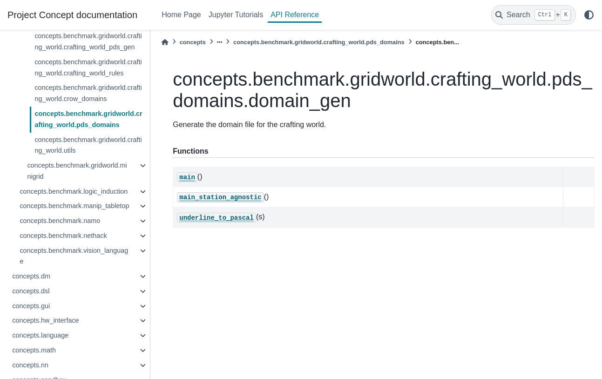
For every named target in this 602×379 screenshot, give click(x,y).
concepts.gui (31, 306)
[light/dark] (589, 15)
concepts (193, 42)
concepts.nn (30, 365)
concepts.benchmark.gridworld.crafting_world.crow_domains (88, 93)
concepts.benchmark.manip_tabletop (74, 206)
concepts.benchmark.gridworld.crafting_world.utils (88, 145)
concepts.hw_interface (45, 320)
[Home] (165, 42)
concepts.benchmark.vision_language (74, 256)
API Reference (295, 15)
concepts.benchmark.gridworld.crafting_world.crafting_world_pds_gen (88, 41)
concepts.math (34, 350)
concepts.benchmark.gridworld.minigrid (77, 171)
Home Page (181, 15)
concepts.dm (31, 276)
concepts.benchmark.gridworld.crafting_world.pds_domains (88, 119)
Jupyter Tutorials (236, 15)
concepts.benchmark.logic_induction (74, 191)
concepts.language (40, 335)
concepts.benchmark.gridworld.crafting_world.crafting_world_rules (88, 67)
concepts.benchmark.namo (60, 220)
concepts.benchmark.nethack (63, 235)
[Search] (533, 15)
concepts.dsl (30, 291)
